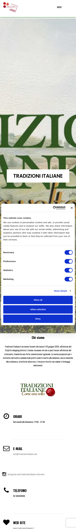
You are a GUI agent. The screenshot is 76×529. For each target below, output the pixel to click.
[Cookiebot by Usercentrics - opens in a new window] (52, 208)
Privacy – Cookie (38, 524)
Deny (38, 318)
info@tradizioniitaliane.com (25, 202)
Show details (60, 291)
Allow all (38, 300)
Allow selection (38, 309)
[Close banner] (72, 208)
